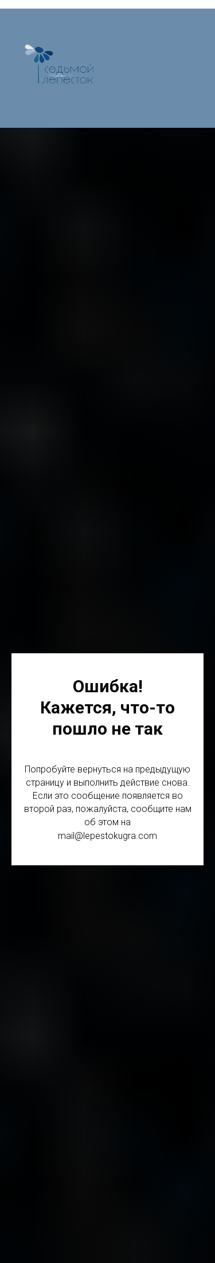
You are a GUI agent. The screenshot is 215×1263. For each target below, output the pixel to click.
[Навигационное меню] (195, 68)
